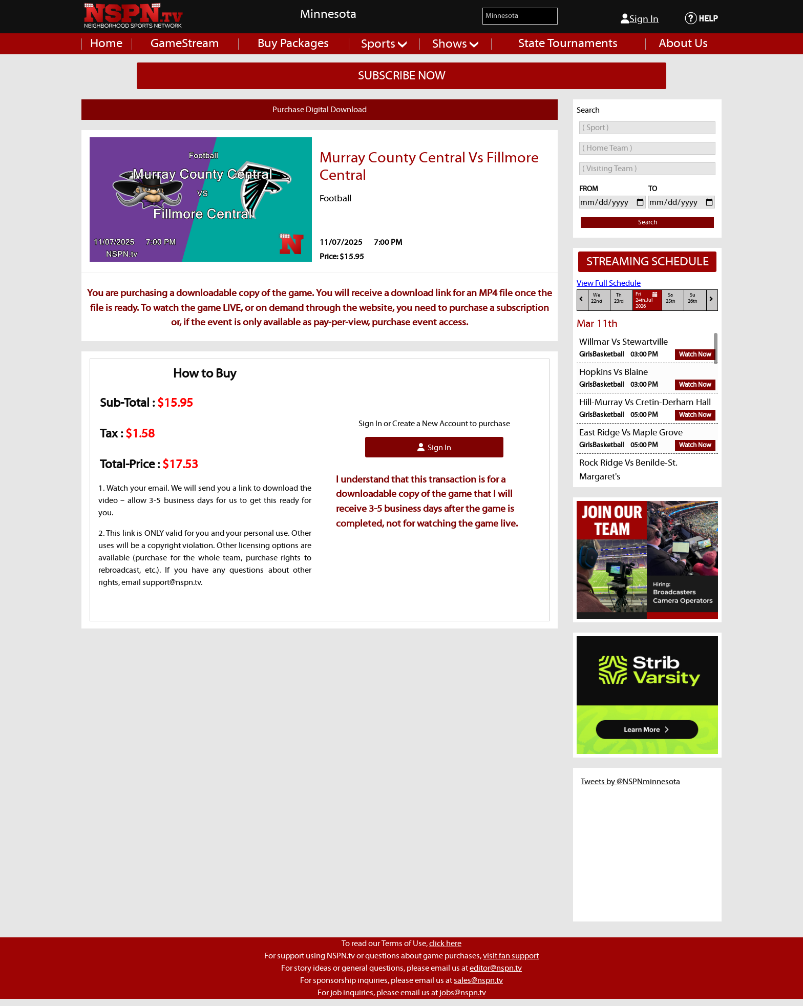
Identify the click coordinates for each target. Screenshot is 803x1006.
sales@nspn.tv (478, 980)
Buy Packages (293, 43)
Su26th (693, 298)
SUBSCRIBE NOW (402, 75)
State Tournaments (568, 43)
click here (445, 943)
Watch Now (695, 355)
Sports (384, 44)
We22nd (596, 298)
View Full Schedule (609, 283)
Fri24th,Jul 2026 (648, 300)
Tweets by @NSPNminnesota (630, 781)
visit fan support (511, 955)
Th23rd (619, 298)
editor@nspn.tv (496, 968)
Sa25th (670, 298)
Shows (455, 44)
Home (106, 43)
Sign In (640, 19)
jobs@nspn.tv (462, 992)
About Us (683, 43)
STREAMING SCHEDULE (647, 261)
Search (647, 222)
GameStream (185, 43)
